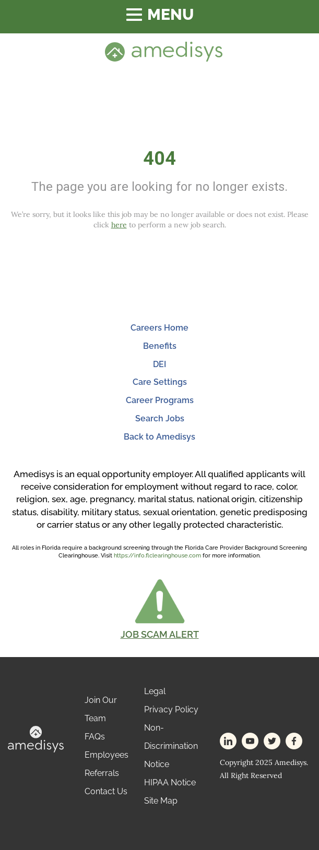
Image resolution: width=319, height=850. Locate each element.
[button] (159, 608)
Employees (106, 755)
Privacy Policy (171, 709)
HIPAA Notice (170, 782)
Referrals (102, 773)
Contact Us (106, 791)
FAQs (95, 737)
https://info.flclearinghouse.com (157, 555)
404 (159, 158)
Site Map (161, 801)
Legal (155, 691)
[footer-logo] (36, 738)
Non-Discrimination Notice (171, 746)
